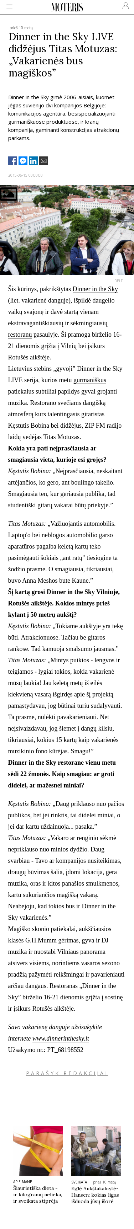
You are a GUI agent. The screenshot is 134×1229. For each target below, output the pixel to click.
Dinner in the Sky (95, 289)
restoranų (20, 334)
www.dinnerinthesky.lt (60, 1038)
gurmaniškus (89, 380)
